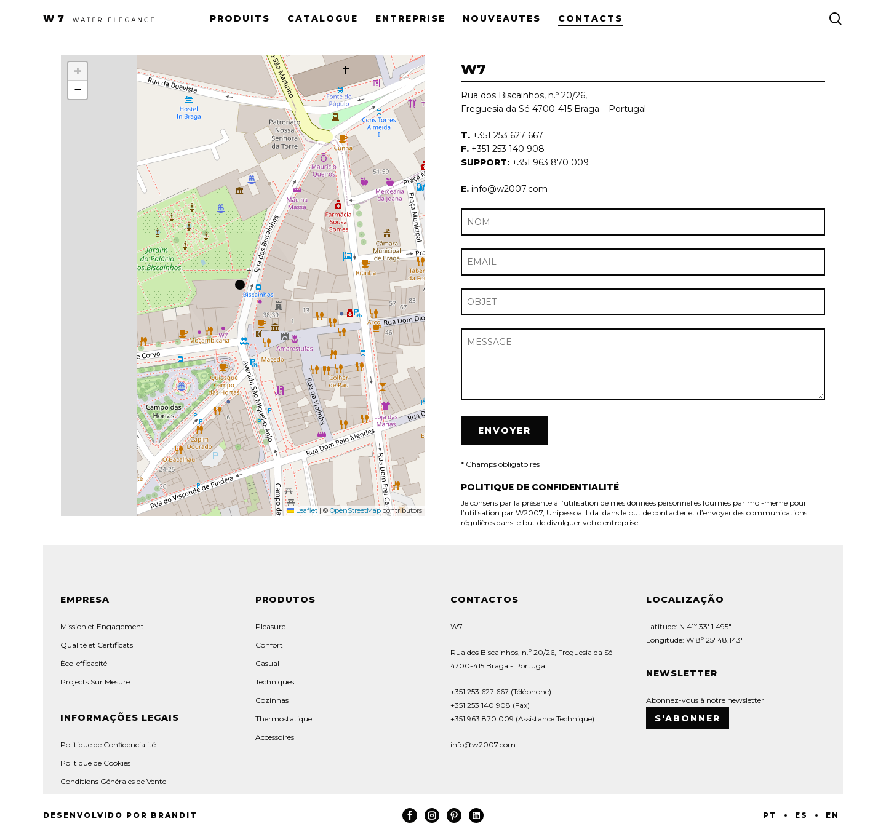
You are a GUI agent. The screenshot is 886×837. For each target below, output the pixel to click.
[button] (243, 285)
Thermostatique (283, 718)
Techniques (274, 681)
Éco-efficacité (83, 663)
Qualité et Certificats (96, 644)
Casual (267, 663)
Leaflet (302, 510)
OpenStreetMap (355, 510)
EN (832, 815)
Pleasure (270, 626)
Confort (269, 644)
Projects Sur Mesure (95, 681)
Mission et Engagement (102, 626)
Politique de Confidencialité (108, 744)
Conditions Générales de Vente (113, 781)
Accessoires (274, 737)
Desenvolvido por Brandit (120, 815)
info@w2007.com (483, 744)
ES (801, 815)
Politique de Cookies (95, 763)
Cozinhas (272, 700)
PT (770, 815)
